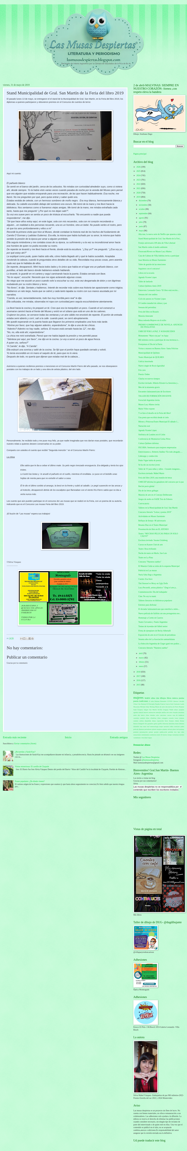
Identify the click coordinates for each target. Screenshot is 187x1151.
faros (166, 721)
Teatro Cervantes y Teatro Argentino (152, 622)
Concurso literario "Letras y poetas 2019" (154, 512)
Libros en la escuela (146, 273)
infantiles (136, 726)
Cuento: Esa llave (145, 579)
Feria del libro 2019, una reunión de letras (155, 478)
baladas (152, 715)
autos (135, 715)
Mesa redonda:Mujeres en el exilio (152, 320)
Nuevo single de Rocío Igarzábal (151, 366)
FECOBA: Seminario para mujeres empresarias (157, 447)
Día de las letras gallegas (148, 491)
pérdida (170, 732)
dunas (154, 721)
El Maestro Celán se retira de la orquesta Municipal (158, 566)
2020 (138, 193)
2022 (138, 184)
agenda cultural (138, 712)
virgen (150, 738)
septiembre (143, 213)
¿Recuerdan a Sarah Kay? (25, 752)
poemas (181, 729)
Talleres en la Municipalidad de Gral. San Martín (157, 508)
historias (165, 723)
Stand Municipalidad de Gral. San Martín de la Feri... (159, 239)
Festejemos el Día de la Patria (150, 344)
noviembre (143, 205)
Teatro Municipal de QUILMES (151, 357)
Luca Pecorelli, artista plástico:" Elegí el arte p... (157, 588)
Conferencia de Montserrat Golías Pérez (154, 439)
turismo (181, 735)
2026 (138, 167)
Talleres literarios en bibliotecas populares (155, 600)
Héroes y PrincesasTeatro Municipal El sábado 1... (158, 422)
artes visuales (173, 712)
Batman (157, 701)
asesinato (181, 712)
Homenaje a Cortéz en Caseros (150, 618)
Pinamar (181, 707)
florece (135, 723)
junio (141, 226)
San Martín (153, 710)
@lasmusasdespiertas (150, 760)
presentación (144, 732)
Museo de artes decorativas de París (166, 707)
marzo (141, 658)
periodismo (148, 729)
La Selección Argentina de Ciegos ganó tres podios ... (159, 644)
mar (141, 726)
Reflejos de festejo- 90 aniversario (152, 521)
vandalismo (137, 738)
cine (157, 698)
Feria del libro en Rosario (148, 312)
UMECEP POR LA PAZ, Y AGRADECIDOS (156, 331)
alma (153, 698)
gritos (155, 723)
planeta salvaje (167, 729)
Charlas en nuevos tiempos (149, 379)
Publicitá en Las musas (147, 570)
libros (169, 698)
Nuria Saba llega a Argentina (149, 575)
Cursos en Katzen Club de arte (150, 545)
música (175, 698)
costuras (181, 718)
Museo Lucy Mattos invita (148, 404)
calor (157, 715)
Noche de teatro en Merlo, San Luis (152, 553)
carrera (169, 715)
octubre (142, 209)
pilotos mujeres (157, 729)
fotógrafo (141, 723)
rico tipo (177, 732)
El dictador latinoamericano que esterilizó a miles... (158, 609)
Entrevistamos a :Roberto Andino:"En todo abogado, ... (160, 452)
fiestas (182, 721)
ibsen (177, 723)
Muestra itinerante (145, 316)
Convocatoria (143, 503)
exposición (160, 721)
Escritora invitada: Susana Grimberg (152, 540)
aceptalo (181, 710)
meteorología (154, 726)
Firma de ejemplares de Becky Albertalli (154, 631)
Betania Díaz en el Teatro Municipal (152, 525)
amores (146, 712)
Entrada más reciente (14, 737)
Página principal (139, 154)
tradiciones (143, 701)
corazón (171, 718)
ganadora (150, 723)
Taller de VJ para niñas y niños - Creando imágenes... (159, 469)
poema (181, 698)
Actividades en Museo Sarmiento (151, 516)
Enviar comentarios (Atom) (25, 743)
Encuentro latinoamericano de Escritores (154, 392)
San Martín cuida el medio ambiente (152, 247)
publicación (163, 732)
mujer (161, 726)
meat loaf (146, 726)
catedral (142, 718)
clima (159, 718)
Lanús (182, 704)
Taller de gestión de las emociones (152, 264)
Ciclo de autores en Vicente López (152, 299)
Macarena (136, 707)
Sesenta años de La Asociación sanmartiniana (156, 639)
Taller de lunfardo (145, 281)
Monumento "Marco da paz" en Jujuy (153, 336)
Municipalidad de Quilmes (149, 353)
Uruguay (166, 710)
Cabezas (175, 701)
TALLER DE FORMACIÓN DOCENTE (154, 396)
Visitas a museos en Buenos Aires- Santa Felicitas (158, 348)
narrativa (166, 726)
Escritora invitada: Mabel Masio (151, 473)
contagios (165, 718)
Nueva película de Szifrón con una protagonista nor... (159, 613)
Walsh (171, 710)
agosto (142, 218)
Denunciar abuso (141, 745)
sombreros (153, 735)
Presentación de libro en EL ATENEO (153, 529)
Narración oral (144, 426)
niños (172, 726)
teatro (147, 698)
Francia (162, 704)
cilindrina (153, 718)
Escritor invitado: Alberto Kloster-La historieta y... (158, 383)
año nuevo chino (143, 715)
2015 (138, 685)
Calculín (181, 701)
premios (136, 732)
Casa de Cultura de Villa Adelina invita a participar (158, 256)
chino (147, 718)
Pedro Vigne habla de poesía (149, 460)
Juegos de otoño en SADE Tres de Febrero (155, 499)
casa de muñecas (178, 715)
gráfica (160, 723)
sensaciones (137, 735)
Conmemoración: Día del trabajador (152, 592)
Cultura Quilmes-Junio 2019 (149, 286)
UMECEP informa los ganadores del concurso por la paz (161, 482)
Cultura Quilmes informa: (148, 443)
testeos (165, 735)
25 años (151, 701)
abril (141, 653)
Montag (152, 707)
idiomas (181, 723)
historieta (172, 723)
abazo (176, 710)
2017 (138, 676)
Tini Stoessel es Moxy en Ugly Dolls (153, 583)
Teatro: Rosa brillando (147, 549)
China (135, 704)
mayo (141, 231)
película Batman (138, 729)
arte (167, 712)
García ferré (169, 704)
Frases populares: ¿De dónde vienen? (30, 781)
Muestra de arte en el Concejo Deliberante (155, 495)
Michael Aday (144, 707)
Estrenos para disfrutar (147, 605)
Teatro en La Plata (145, 557)
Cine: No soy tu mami (147, 596)
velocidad (144, 738)
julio (141, 222)
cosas (176, 718)
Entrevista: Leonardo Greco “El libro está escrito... (158, 290)
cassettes (136, 718)
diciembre (143, 200)
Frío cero (142, 370)
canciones (163, 715)
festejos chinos (174, 721)
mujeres (138, 697)
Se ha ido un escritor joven (149, 465)
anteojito (158, 712)
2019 (138, 197)
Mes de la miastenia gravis (149, 387)
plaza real (176, 729)
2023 (138, 180)
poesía (135, 701)
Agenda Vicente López (147, 277)
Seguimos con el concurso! (149, 269)
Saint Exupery (138, 710)
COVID (169, 701)
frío (146, 723)
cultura (141, 721)
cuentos (135, 721)
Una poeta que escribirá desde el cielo (153, 417)
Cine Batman (142, 704)
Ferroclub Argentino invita (149, 400)
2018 (138, 672)
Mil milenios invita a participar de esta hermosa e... (158, 340)
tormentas (176, 735)
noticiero (177, 726)
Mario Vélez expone (146, 409)
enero (141, 666)
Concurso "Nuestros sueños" (149, 562)
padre (182, 726)
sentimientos (145, 735)
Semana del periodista (147, 307)
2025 (138, 171)
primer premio (154, 732)
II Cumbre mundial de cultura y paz (152, 303)
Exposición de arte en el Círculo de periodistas (157, 635)
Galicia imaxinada (145, 361)
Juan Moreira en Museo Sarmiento (152, 260)
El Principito (151, 704)
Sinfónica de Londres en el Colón (151, 435)
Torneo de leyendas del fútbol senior (152, 626)
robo (182, 732)
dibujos (163, 698)
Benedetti (163, 701)
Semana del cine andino (147, 294)
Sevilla (160, 710)
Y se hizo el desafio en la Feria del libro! (154, 413)
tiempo (170, 735)
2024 (138, 175)
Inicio (68, 737)
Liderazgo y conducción (148, 456)
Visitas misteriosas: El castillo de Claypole (32, 766)
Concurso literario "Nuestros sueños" (153, 648)
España (157, 704)
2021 (138, 188)
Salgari (146, 710)
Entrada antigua (119, 737)
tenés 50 (159, 735)
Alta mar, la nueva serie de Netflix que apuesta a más (159, 234)
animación (152, 712)
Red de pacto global (146, 486)
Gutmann (177, 704)
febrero (142, 662)
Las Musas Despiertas (150, 757)
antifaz (164, 712)
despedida (148, 721)
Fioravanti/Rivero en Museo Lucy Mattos (154, 251)
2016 (138, 680)
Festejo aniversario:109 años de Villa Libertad (156, 243)
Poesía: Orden (144, 374)
